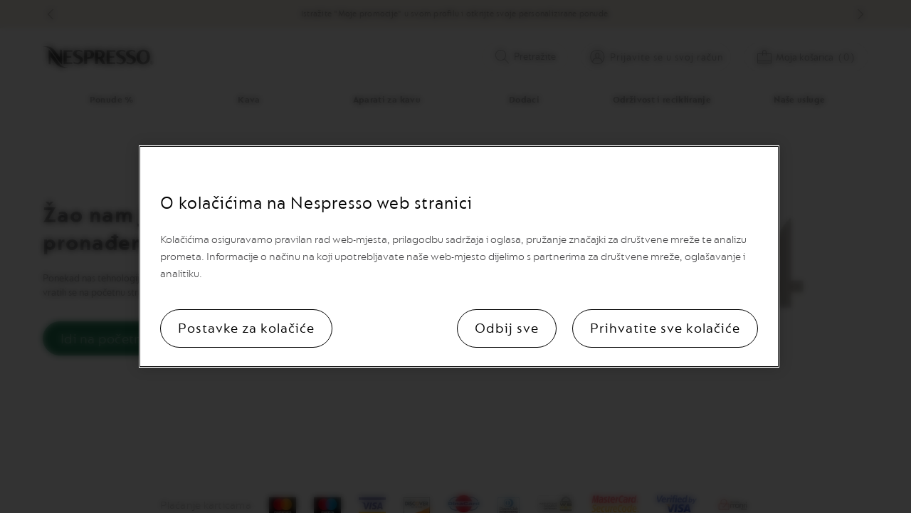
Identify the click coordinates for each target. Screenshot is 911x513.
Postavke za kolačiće (246, 328)
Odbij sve (507, 328)
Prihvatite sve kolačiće (665, 328)
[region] (459, 256)
